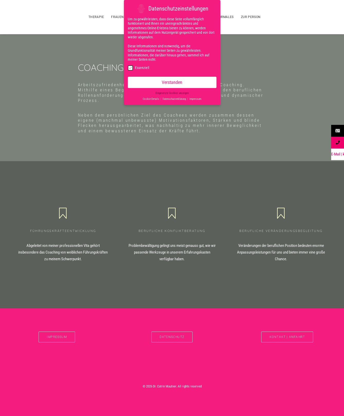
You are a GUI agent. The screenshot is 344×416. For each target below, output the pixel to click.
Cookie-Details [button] (151, 98)
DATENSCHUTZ (172, 337)
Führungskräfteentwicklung (63, 231)
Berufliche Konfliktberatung (172, 231)
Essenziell (138, 67)
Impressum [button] (195, 98)
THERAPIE (96, 17)
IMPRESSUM (57, 337)
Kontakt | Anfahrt (287, 337)
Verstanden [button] (172, 81)
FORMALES (225, 17)
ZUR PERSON (251, 17)
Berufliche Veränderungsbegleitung (280, 231)
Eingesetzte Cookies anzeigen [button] (172, 92)
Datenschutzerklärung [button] (174, 98)
